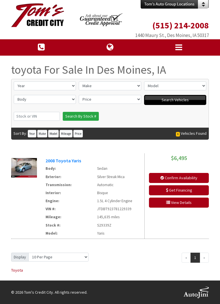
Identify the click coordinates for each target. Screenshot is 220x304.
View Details (179, 202)
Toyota (17, 270)
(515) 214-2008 (180, 25)
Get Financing (179, 190)
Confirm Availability (178, 177)
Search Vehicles (175, 99)
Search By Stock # (80, 116)
